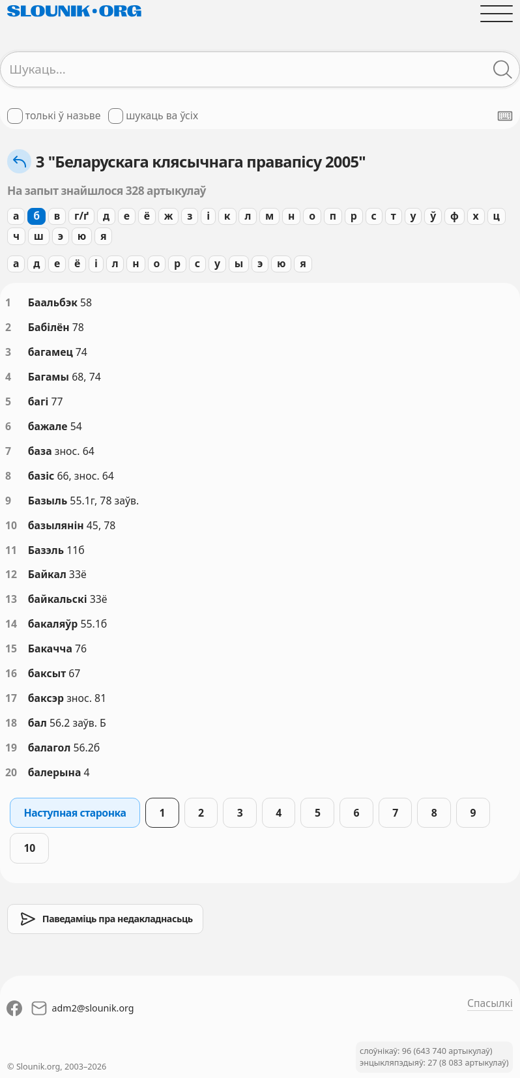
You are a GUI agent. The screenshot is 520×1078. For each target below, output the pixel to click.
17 (11, 698)
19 (11, 747)
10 (11, 525)
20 (11, 772)
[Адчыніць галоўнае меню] (496, 13)
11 (11, 550)
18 (11, 723)
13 (11, 599)
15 (11, 648)
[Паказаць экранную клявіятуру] (505, 116)
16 (11, 673)
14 (11, 624)
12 (11, 574)
